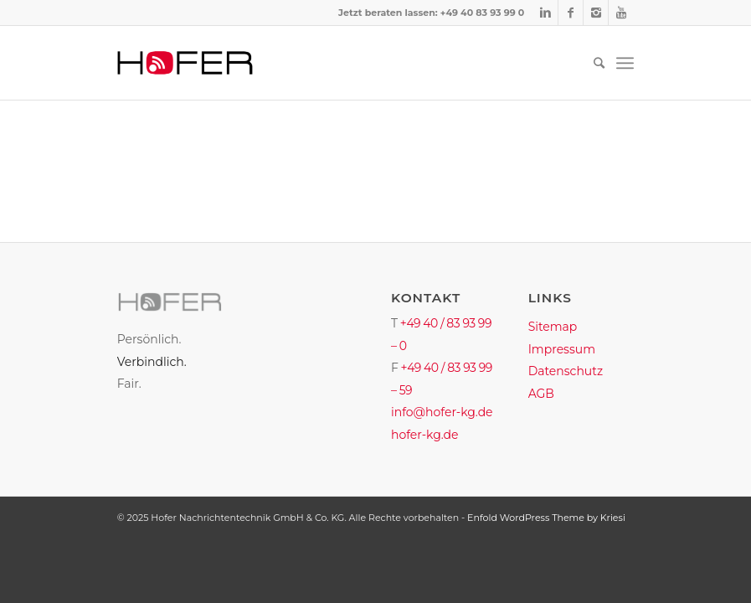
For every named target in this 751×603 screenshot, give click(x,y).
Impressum (561, 349)
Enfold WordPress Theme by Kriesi (546, 517)
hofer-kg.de (425, 434)
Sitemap (553, 326)
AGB (541, 393)
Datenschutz (565, 371)
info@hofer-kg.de (442, 412)
